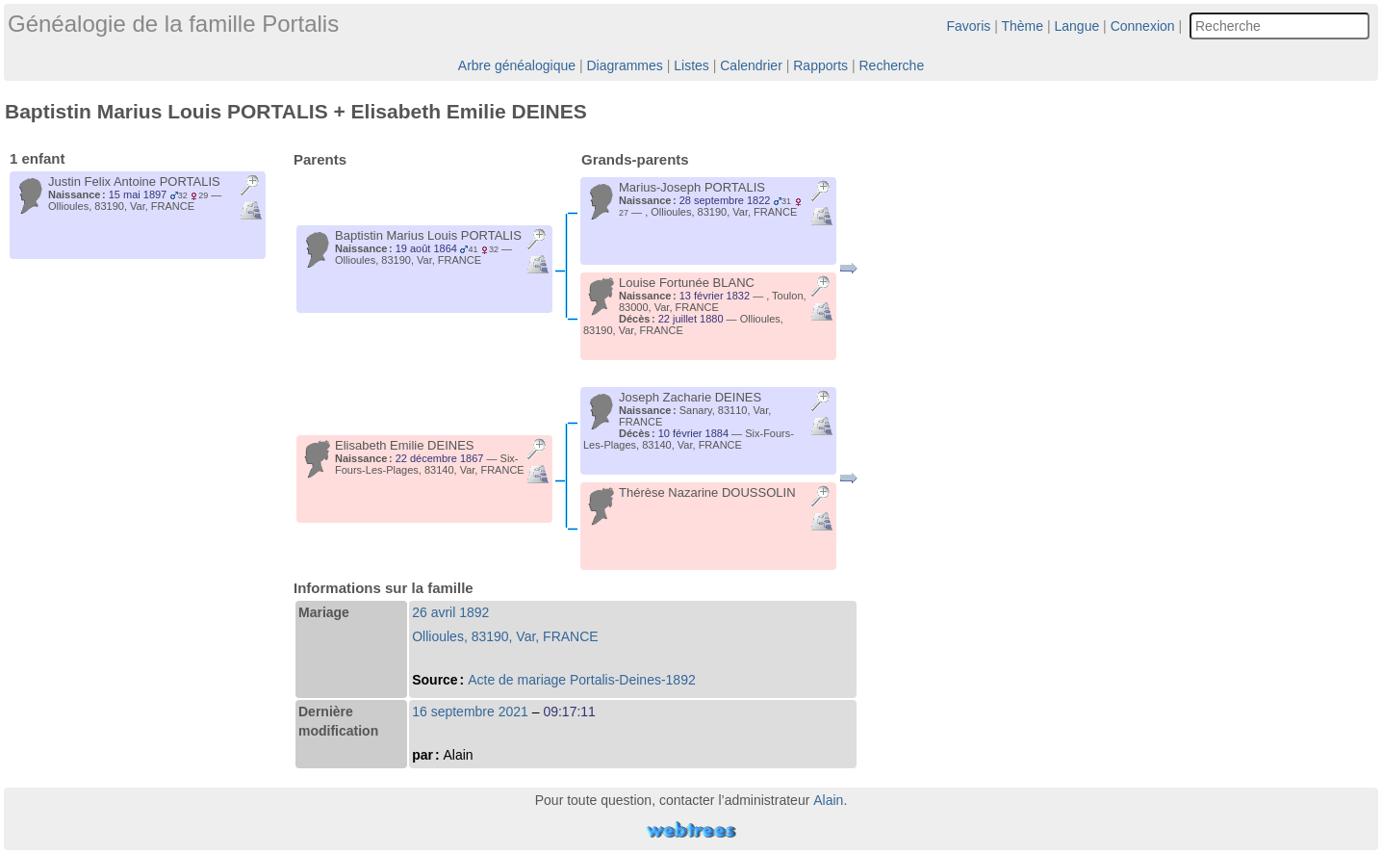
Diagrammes (624, 65)
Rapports (820, 65)
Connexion (1143, 26)
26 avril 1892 (450, 612)
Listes (691, 65)
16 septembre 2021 (470, 711)
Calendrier (751, 65)
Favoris (968, 26)
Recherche (891, 65)
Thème (1023, 26)
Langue (1077, 26)
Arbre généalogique (517, 65)
